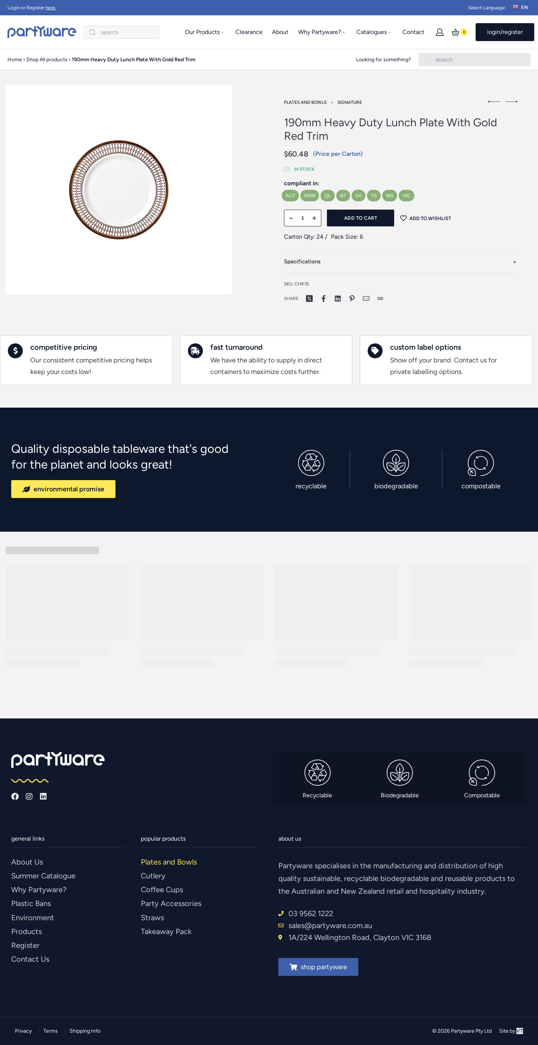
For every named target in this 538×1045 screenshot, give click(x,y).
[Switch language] (521, 8)
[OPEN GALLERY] (119, 189)
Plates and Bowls (305, 102)
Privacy (23, 1031)
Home (14, 59)
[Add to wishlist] (425, 218)
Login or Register (31, 7)
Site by (511, 1031)
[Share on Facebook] (323, 298)
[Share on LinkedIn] (337, 298)
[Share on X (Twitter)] (309, 298)
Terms (50, 1031)
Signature (349, 102)
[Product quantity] (302, 218)
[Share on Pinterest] (352, 298)
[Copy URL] (380, 298)
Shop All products (47, 59)
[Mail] (366, 298)
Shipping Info (85, 1031)
